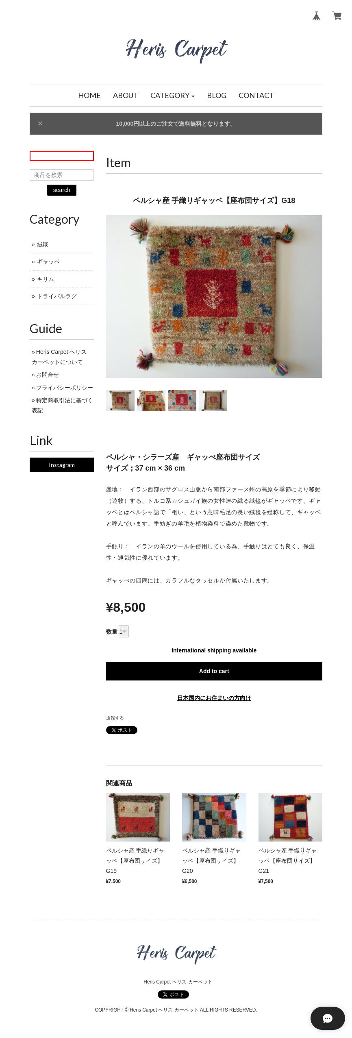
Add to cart (214, 671)
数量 (111, 631)
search (61, 190)
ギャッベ (48, 261)
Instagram (62, 464)
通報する (115, 717)
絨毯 (42, 244)
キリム (45, 279)
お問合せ (47, 374)
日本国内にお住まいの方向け (214, 698)
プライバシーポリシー (64, 387)
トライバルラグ (57, 296)
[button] (172, 95)
